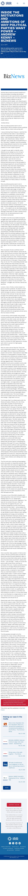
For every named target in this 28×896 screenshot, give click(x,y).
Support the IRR (14, 804)
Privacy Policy (15, 846)
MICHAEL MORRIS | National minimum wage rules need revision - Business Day (14, 742)
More (6, 787)
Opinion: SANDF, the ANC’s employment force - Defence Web (14, 779)
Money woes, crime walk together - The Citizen (14, 754)
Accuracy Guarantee (8, 848)
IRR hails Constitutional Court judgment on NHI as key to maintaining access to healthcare (14, 766)
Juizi (18, 857)
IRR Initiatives (10, 850)
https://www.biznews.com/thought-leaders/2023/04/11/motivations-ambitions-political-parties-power (14, 702)
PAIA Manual (23, 846)
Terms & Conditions (6, 846)
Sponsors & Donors (19, 848)
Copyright (17, 850)
